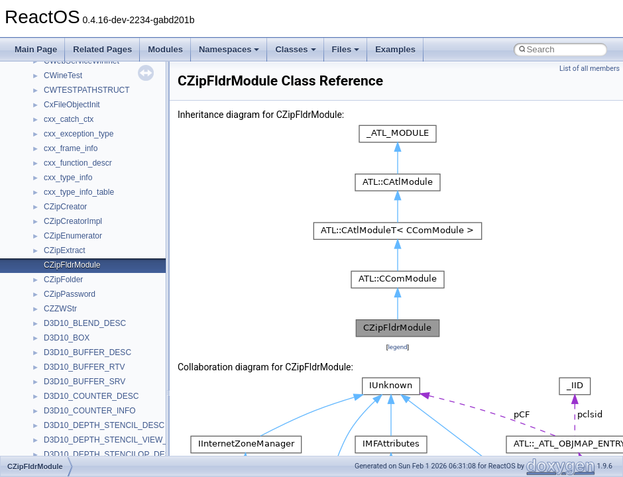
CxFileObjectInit (72, 104)
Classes (295, 49)
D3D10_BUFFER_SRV (84, 381)
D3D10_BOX (66, 338)
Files (346, 49)
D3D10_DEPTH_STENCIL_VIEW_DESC (116, 440)
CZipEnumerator (73, 235)
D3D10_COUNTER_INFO (90, 410)
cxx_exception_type (78, 133)
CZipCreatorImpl (73, 221)
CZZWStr (60, 308)
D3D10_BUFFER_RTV (84, 367)
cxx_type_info (68, 177)
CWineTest (63, 75)
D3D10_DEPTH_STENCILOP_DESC (110, 454)
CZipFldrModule (72, 265)
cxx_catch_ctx (68, 119)
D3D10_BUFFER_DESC (87, 352)
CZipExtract (64, 250)
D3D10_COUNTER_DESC (91, 396)
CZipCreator (65, 206)
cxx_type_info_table (79, 192)
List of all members (589, 68)
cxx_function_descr (78, 163)
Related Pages (102, 49)
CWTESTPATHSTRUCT (87, 90)
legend (397, 346)
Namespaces (229, 49)
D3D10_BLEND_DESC (85, 323)
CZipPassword (69, 294)
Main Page (36, 49)
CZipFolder (63, 279)
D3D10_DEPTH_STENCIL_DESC (104, 425)
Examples (395, 49)
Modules (165, 49)
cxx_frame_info (70, 148)
